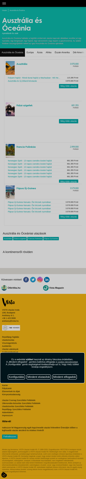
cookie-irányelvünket (67, 362)
